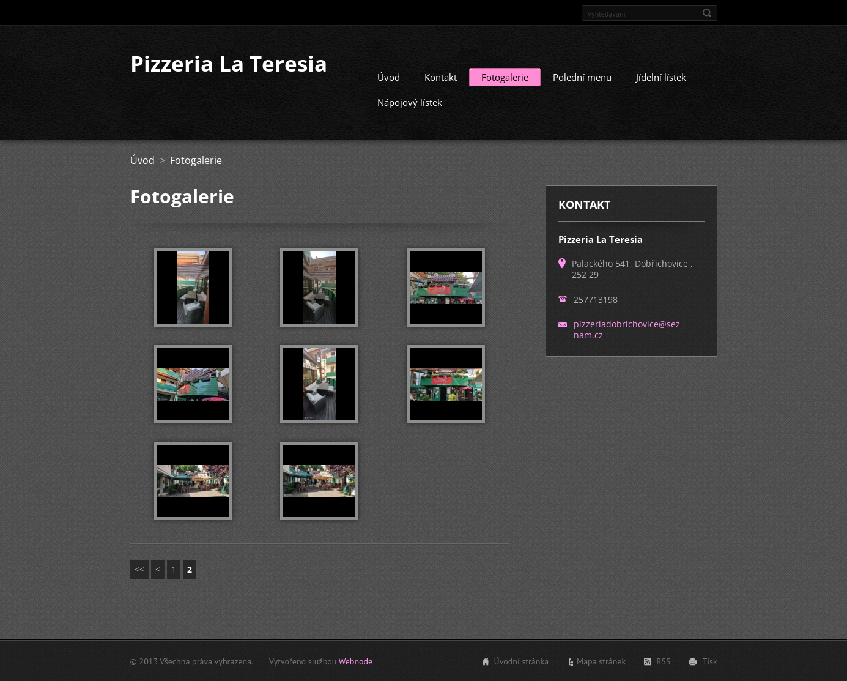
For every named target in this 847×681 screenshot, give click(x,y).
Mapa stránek (601, 660)
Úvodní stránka (521, 660)
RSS (663, 660)
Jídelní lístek (661, 76)
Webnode (355, 660)
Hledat (707, 13)
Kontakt (440, 76)
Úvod (388, 76)
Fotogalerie (504, 76)
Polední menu (582, 76)
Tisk (709, 660)
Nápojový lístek (409, 101)
